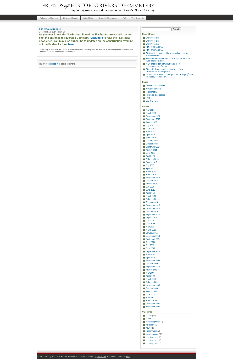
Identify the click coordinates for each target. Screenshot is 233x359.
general (149, 319)
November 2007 (153, 307)
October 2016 (152, 181)
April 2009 (150, 276)
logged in (54, 64)
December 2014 (153, 236)
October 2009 (152, 264)
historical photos (153, 322)
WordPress (101, 356)
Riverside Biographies (108, 18)
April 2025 (150, 134)
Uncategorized (152, 334)
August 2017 (151, 162)
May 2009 (150, 273)
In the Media (88, 18)
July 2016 (150, 187)
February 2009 (152, 282)
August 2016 (151, 184)
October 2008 (152, 288)
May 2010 (150, 254)
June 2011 (150, 248)
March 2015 (151, 230)
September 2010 (153, 251)
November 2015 (153, 208)
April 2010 (150, 257)
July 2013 (150, 245)
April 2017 (150, 168)
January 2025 (152, 141)
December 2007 (153, 304)
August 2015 (151, 217)
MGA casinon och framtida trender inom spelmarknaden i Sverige (163, 65)
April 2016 (150, 193)
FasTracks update (50, 29)
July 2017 (150, 165)
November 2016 (153, 178)
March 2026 (151, 113)
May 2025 (150, 131)
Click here (96, 37)
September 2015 (153, 214)
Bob (127, 356)
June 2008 (150, 294)
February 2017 (152, 174)
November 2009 (153, 261)
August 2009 (151, 270)
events (149, 316)
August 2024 (151, 150)
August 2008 (151, 291)
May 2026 (150, 110)
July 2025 (150, 125)
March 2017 (151, 171)
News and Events (70, 18)
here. (71, 44)
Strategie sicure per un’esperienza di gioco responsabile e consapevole (164, 70)
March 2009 (151, 279)
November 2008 (153, 285)
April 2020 (150, 156)
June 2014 (150, 242)
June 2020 (150, 153)
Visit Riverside (137, 18)
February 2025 (152, 138)
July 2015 (150, 221)
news (148, 328)
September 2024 (153, 147)
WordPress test (152, 38)
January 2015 (152, 233)
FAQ (124, 18)
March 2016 (151, 196)
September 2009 (153, 267)
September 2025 (153, 119)
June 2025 (150, 128)
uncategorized (152, 337)
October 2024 (152, 144)
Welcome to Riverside (49, 18)
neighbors (150, 325)
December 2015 (153, 205)
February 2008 (152, 300)
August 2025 (151, 122)
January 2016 (152, 202)
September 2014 (153, 239)
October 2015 (152, 211)
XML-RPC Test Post (154, 47)
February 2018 (152, 159)
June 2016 (150, 190)
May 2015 (150, 227)
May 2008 (150, 297)
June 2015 (150, 224)
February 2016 (152, 199)
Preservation (151, 331)
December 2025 (153, 116)
